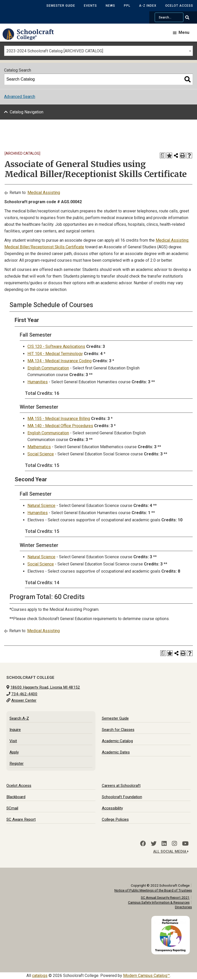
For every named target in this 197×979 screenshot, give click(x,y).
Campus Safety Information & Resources (159, 902)
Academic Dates (116, 752)
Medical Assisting (43, 192)
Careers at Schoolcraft (121, 785)
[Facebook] (143, 843)
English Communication (48, 368)
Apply (14, 752)
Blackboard (15, 797)
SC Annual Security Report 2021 (165, 897)
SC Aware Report (21, 819)
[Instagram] (174, 843)
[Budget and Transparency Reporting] (171, 919)
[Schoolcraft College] (31, 37)
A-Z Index (147, 5)
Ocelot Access (179, 5)
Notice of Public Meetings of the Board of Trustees (153, 890)
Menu (184, 32)
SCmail (12, 808)
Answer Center (23, 700)
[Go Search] (190, 17)
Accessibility (112, 808)
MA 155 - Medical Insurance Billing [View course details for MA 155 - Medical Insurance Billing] (58, 418)
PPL (127, 5)
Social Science (40, 454)
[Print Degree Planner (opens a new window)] (162, 155)
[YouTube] (185, 843)
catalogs (39, 975)
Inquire (15, 729)
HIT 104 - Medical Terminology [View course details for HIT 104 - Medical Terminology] (55, 353)
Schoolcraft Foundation (122, 797)
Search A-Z (19, 718)
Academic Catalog (117, 741)
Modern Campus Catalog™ (146, 975)
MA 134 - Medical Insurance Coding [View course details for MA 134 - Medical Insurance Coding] (59, 360)
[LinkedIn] (164, 843)
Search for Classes (118, 729)
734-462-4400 (24, 694)
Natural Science (41, 505)
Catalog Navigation (26, 112)
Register (16, 763)
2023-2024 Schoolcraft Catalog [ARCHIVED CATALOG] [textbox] (54, 50)
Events (90, 5)
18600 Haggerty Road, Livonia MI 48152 (45, 687)
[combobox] (98, 51)
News (110, 5)
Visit (13, 741)
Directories (183, 907)
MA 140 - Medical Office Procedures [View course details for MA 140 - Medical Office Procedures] (60, 425)
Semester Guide (60, 5)
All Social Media (171, 851)
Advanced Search (19, 96)
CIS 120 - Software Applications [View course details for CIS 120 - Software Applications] (56, 346)
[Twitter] (154, 843)
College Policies (115, 819)
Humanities (37, 381)
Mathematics (39, 446)
